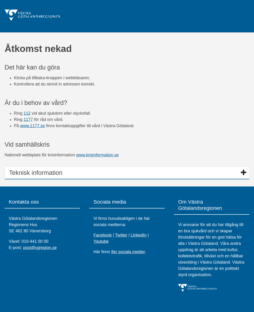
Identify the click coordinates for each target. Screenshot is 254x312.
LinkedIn (138, 235)
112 (27, 113)
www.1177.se (32, 125)
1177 (28, 119)
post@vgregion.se (40, 247)
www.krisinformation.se (97, 155)
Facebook (102, 235)
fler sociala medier (128, 251)
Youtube (100, 241)
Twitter (121, 235)
